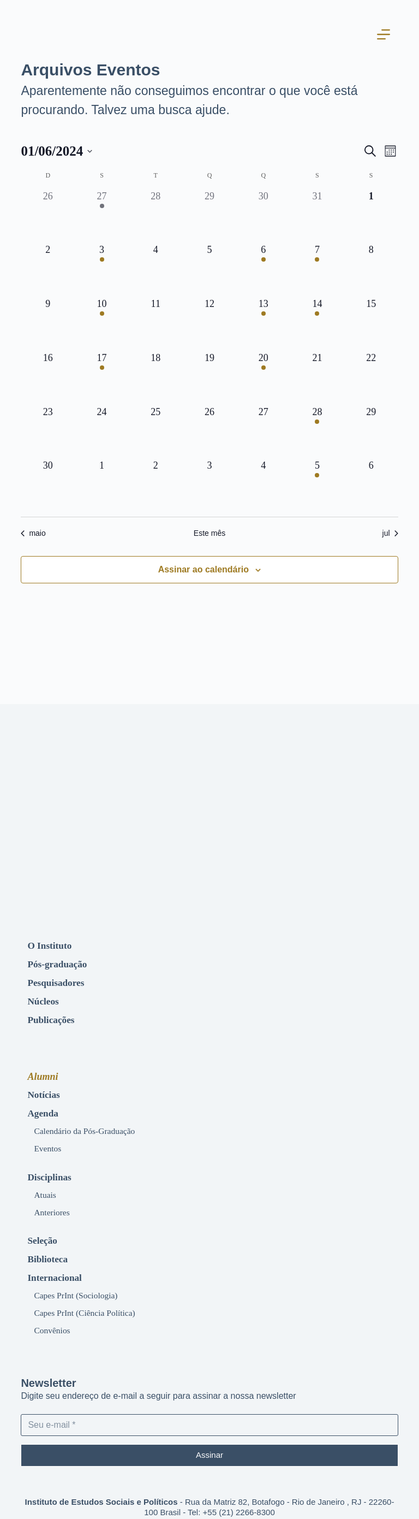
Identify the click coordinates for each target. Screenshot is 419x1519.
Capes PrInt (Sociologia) (83, 1280)
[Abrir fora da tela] (391, 35)
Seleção (44, 1229)
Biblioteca (51, 1246)
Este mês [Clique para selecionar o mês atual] (209, 533)
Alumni (42, 1071)
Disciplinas (53, 1168)
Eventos (50, 1140)
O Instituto (53, 945)
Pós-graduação (62, 962)
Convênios (55, 1314)
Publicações (54, 1015)
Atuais (47, 1184)
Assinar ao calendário (203, 569)
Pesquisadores (60, 980)
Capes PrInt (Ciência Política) (93, 1297)
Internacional (59, 1264)
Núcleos (45, 997)
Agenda (45, 1107)
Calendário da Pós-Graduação (93, 1123)
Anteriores (55, 1201)
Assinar (209, 1440)
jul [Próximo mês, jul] (390, 533)
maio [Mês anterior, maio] (33, 533)
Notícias (46, 1089)
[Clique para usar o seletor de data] (56, 151)
